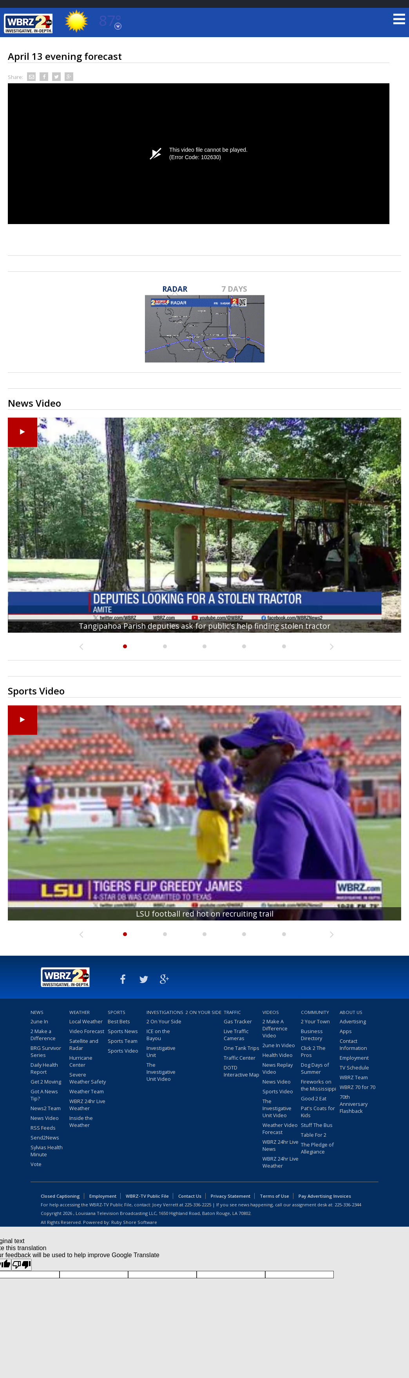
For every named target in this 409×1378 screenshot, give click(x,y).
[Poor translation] (21, 1265)
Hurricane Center (80, 1061)
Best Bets (119, 1021)
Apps (346, 1031)
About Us (351, 1012)
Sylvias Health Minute (47, 1151)
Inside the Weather (81, 1121)
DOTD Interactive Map (241, 1071)
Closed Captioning (60, 1196)
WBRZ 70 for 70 (357, 1087)
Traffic (232, 1012)
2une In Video (278, 1045)
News (37, 1012)
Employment (354, 1057)
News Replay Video (277, 1068)
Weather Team (86, 1091)
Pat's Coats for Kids (318, 1112)
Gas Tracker (238, 1021)
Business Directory (312, 1035)
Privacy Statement (230, 1196)
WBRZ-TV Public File (147, 1196)
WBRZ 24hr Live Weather (87, 1105)
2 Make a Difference (43, 1035)
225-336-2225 (198, 1205)
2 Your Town (315, 1021)
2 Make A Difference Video (275, 1028)
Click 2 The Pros (313, 1051)
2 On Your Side (164, 1021)
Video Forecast (86, 1031)
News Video (45, 1117)
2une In (39, 1021)
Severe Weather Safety (87, 1078)
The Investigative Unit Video (161, 1071)
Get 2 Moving (46, 1081)
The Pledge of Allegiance (317, 1148)
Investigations (165, 1012)
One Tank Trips (241, 1047)
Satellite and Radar (83, 1044)
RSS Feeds (43, 1127)
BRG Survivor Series (46, 1051)
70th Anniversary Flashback (353, 1103)
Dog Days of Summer (315, 1068)
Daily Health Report (44, 1068)
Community (315, 1012)
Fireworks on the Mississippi (318, 1085)
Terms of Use (274, 1196)
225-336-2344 (348, 1205)
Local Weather (86, 1021)
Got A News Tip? (44, 1095)
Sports (116, 1012)
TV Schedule (354, 1067)
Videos (270, 1012)
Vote (36, 1164)
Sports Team (123, 1040)
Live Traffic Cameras (236, 1035)
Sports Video (123, 1050)
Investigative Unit (161, 1051)
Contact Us (189, 1196)
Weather (79, 1012)
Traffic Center (239, 1057)
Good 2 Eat (313, 1098)
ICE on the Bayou (158, 1035)
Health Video (277, 1055)
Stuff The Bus (317, 1125)
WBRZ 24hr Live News (280, 1145)
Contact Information (353, 1044)
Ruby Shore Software (134, 1222)
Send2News (45, 1137)
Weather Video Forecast (280, 1128)
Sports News (123, 1031)
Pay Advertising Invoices (325, 1196)
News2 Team (46, 1108)
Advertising (353, 1021)
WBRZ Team (354, 1077)
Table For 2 (313, 1134)
